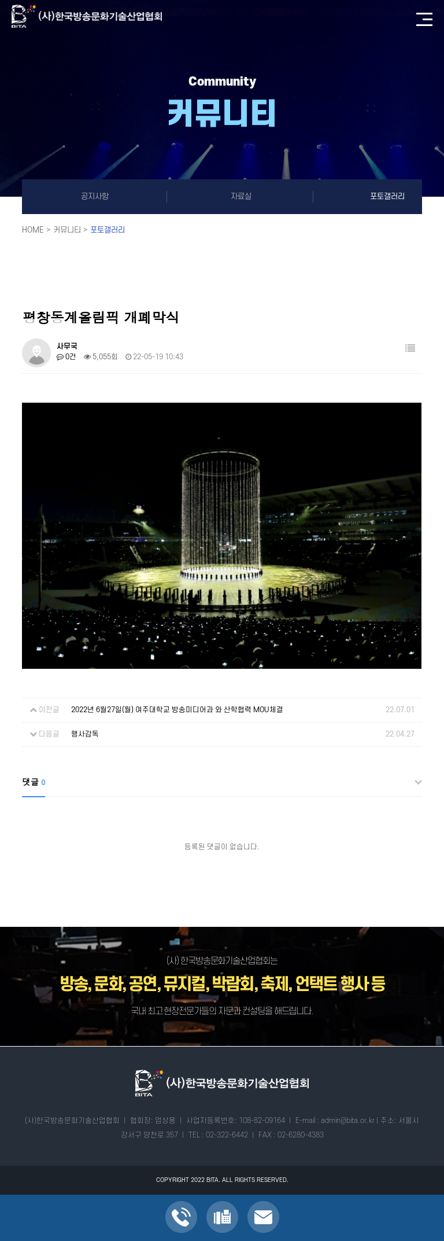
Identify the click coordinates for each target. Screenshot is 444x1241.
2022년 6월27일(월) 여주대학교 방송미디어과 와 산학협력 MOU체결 (177, 710)
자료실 (241, 196)
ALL (227, 1180)
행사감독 (85, 734)
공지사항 (95, 196)
